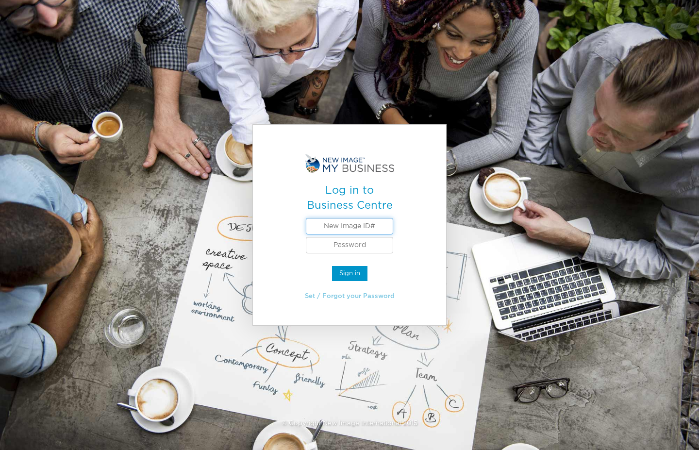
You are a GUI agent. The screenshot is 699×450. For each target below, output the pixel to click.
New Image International (362, 423)
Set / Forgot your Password (350, 296)
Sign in (349, 273)
